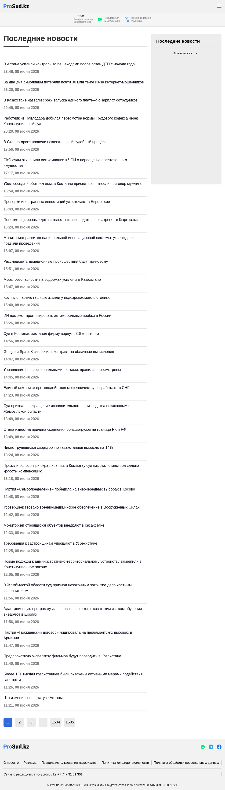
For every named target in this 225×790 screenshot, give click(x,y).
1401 (81, 16)
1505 (70, 722)
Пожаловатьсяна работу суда (112, 19)
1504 (56, 722)
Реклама (30, 762)
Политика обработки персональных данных (186, 762)
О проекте (11, 762)
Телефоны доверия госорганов (141, 19)
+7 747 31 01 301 (70, 774)
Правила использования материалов (69, 762)
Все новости (183, 53)
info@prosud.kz (45, 774)
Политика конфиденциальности (125, 762)
